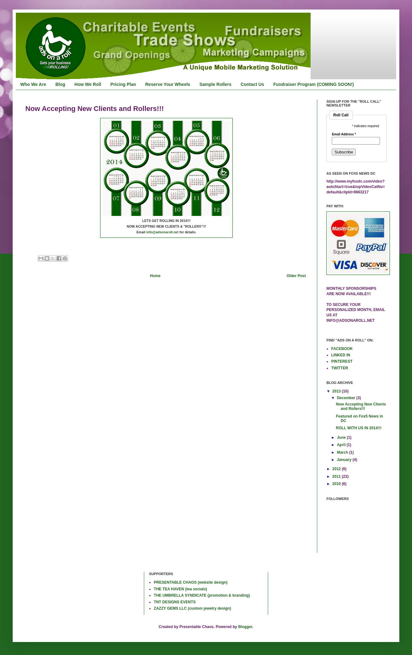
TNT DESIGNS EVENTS (175, 602)
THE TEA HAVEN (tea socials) (180, 589)
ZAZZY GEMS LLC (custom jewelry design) (192, 608)
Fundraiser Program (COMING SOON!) (313, 84)
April (342, 445)
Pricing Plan (123, 84)
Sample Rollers (215, 84)
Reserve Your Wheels (167, 84)
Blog (60, 84)
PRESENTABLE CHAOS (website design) (190, 582)
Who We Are (33, 84)
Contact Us (252, 84)
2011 (337, 476)
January (344, 459)
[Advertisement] (46, 592)
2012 (337, 469)
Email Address (344, 134)
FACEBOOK (342, 349)
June (342, 437)
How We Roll (87, 84)
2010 (337, 484)
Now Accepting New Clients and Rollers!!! (361, 406)
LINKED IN (340, 355)
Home (155, 276)
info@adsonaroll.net (162, 232)
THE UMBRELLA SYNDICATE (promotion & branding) (202, 595)
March (343, 452)
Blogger (245, 627)
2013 (337, 391)
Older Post (296, 276)
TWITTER (339, 368)
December (346, 398)
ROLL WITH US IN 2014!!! (359, 428)
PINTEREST (341, 361)
